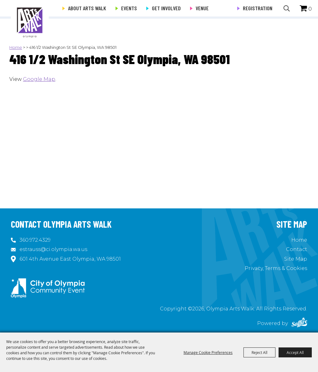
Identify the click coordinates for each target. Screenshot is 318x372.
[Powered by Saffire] (299, 323)
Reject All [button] (259, 352)
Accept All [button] (295, 352)
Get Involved (166, 8)
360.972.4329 (35, 240)
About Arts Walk (87, 8)
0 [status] (310, 9)
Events (129, 8)
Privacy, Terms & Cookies (276, 268)
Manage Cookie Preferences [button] (208, 352)
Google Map (39, 79)
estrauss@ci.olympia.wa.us (53, 249)
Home (15, 47)
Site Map (295, 259)
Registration (257, 8)
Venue (202, 8)
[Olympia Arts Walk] (30, 18)
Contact (296, 249)
